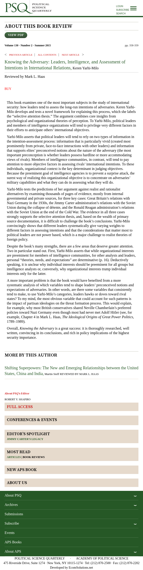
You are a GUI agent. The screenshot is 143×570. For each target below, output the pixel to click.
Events (10, 533)
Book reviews (34, 457)
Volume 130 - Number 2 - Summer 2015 (28, 45)
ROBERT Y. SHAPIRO (17, 399)
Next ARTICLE (70, 54)
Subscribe (122, 10)
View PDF (16, 35)
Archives (11, 505)
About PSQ (13, 495)
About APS (13, 551)
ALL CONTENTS (47, 54)
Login (119, 6)
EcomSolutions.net (81, 567)
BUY (8, 89)
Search (121, 13)
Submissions (14, 514)
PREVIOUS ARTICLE (20, 54)
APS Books (13, 542)
